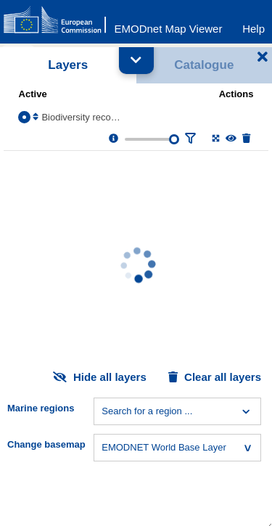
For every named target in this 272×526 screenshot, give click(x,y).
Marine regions (40, 408)
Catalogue (204, 65)
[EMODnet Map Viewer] (169, 25)
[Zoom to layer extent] (215, 139)
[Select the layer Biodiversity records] (24, 117)
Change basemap (46, 444)
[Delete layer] (246, 139)
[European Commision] (58, 20)
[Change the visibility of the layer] (231, 139)
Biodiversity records (81, 117)
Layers (68, 65)
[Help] (253, 25)
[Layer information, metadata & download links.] (113, 139)
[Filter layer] (190, 139)
